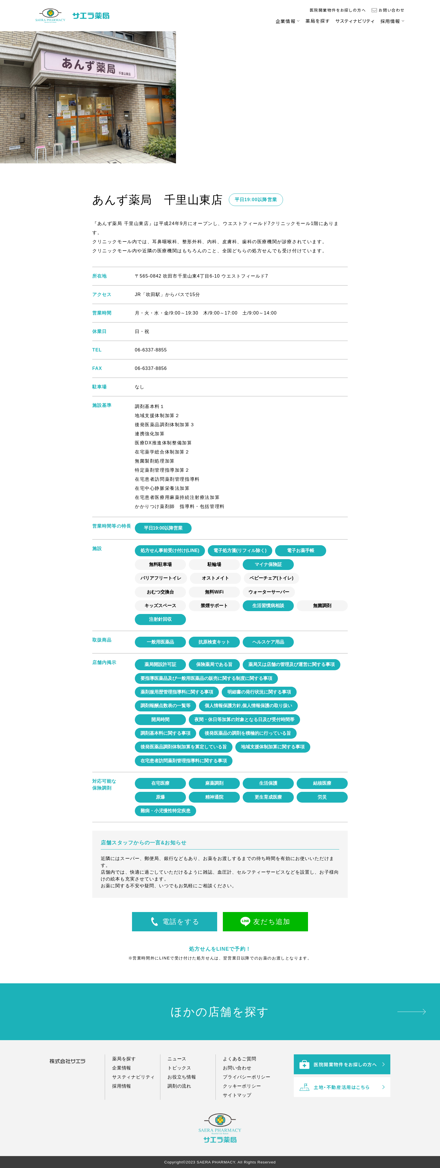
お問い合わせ (392, 10)
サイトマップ (237, 1101)
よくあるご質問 (239, 1065)
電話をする (181, 921)
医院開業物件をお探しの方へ (338, 10)
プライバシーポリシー (247, 1083)
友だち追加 (271, 921)
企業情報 (286, 21)
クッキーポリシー (242, 1092)
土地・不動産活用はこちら (334, 1099)
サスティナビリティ (354, 20)
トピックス (179, 1074)
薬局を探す (317, 20)
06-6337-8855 (151, 349)
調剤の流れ (179, 1092)
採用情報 (390, 21)
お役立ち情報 (181, 1083)
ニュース (177, 1065)
